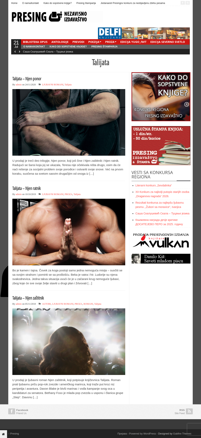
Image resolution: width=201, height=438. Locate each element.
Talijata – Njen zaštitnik (28, 298)
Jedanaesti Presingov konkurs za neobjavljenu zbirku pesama (133, 3)
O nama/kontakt (30, 3)
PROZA (109, 42)
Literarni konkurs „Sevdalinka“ (153, 185)
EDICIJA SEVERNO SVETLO (167, 42)
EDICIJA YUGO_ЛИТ (133, 42)
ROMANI (88, 304)
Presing (13, 433)
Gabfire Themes (182, 433)
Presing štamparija (86, 3)
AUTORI (46, 304)
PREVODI (78, 42)
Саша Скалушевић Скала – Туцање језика (48, 51)
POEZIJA (93, 42)
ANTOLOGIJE (60, 42)
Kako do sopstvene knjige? (58, 3)
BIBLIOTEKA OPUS (35, 42)
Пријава (122, 433)
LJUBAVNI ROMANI (52, 84)
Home (14, 3)
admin (19, 84)
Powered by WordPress (142, 433)
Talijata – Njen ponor (26, 78)
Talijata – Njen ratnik (26, 188)
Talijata (68, 84)
